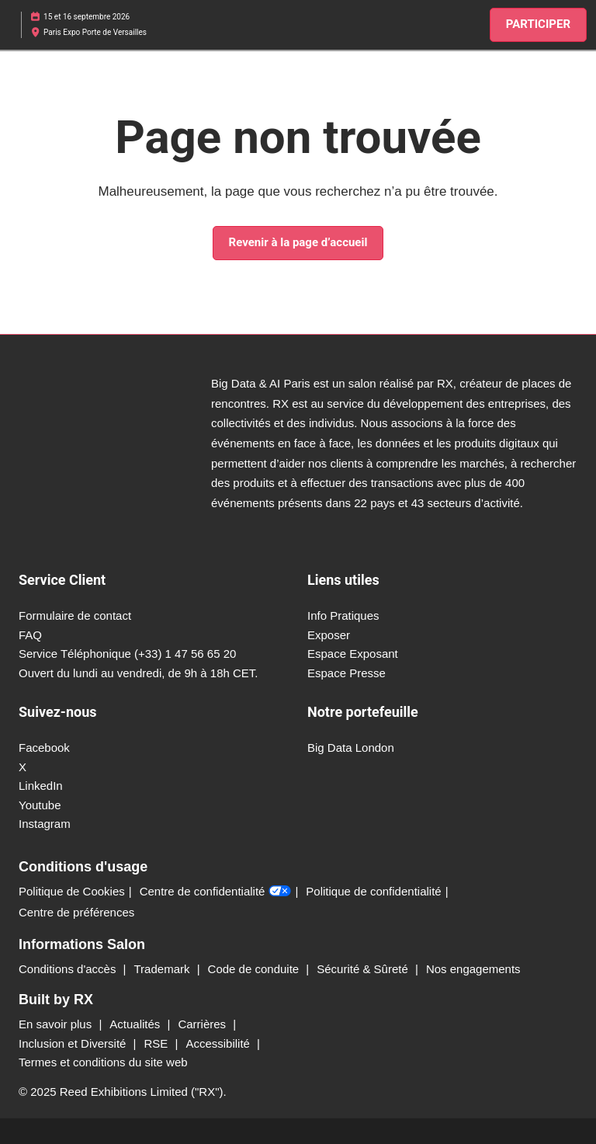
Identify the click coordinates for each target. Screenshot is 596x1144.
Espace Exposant (352, 653)
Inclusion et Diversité (74, 1043)
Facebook (44, 747)
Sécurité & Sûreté (364, 968)
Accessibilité (219, 1043)
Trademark (163, 968)
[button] (538, 25)
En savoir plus (57, 1024)
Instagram (45, 823)
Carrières (203, 1024)
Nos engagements (473, 968)
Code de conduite (255, 968)
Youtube (40, 805)
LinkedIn (41, 785)
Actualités (136, 1024)
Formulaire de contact (75, 615)
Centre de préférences (76, 912)
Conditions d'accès (69, 968)
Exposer (328, 635)
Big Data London (350, 747)
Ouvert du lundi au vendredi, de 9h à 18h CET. (138, 673)
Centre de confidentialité (216, 891)
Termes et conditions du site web (103, 1062)
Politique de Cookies (72, 891)
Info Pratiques (343, 615)
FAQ (30, 635)
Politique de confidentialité (373, 891)
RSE (157, 1043)
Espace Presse (346, 673)
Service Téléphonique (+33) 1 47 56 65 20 (127, 653)
